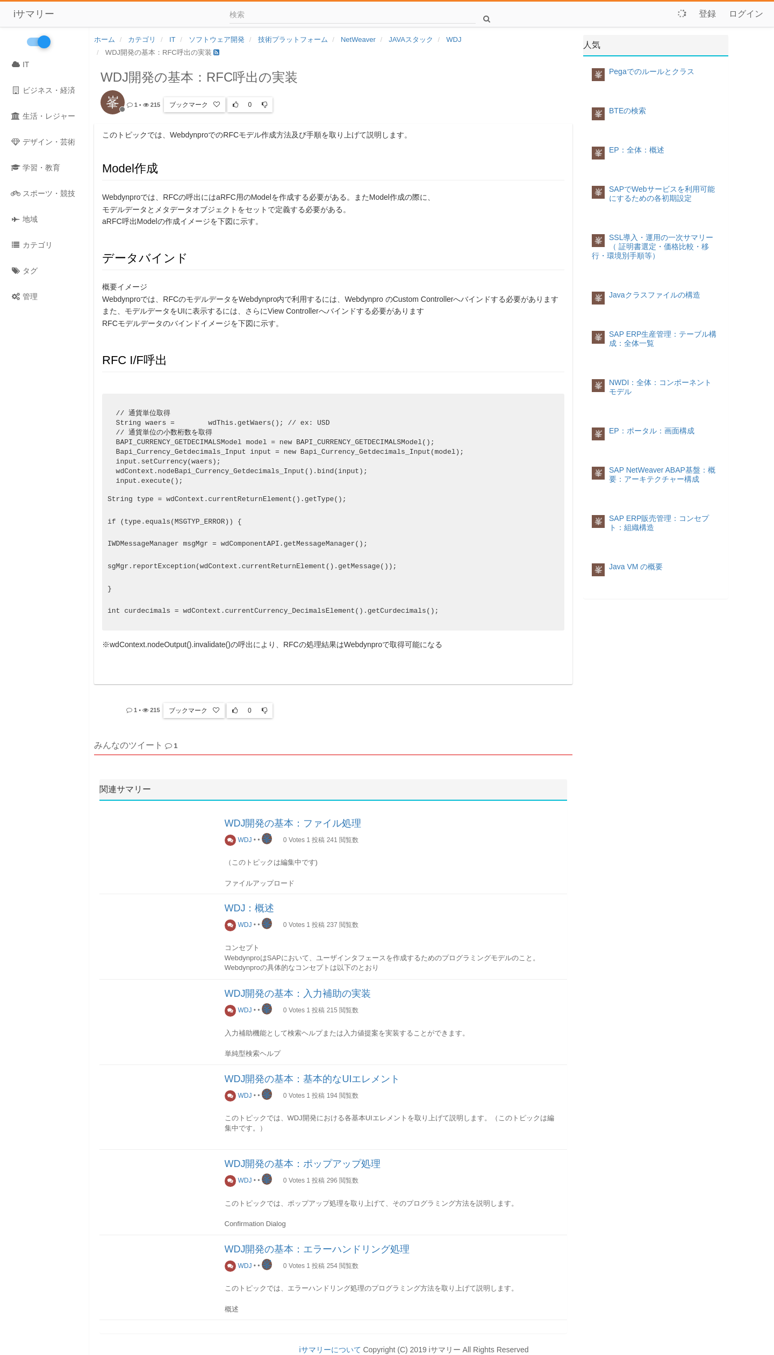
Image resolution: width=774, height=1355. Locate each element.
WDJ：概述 (250, 908)
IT (20, 64)
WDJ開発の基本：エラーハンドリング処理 (317, 1249)
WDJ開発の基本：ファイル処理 (293, 823)
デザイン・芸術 (43, 141)
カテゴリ (32, 245)
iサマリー (33, 14)
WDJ (238, 840)
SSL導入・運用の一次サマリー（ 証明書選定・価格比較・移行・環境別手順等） (652, 246)
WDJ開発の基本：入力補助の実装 (298, 993)
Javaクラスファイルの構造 (654, 295)
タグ (24, 270)
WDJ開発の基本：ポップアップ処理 (303, 1163)
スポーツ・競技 (43, 193)
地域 (24, 219)
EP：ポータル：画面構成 (651, 430)
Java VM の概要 (636, 566)
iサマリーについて (330, 1349)
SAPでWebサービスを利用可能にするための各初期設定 (662, 193)
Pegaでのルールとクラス (651, 71)
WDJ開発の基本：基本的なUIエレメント (312, 1079)
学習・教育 (35, 167)
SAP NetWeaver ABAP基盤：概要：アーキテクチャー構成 (662, 474)
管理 (24, 296)
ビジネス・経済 (43, 90)
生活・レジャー (43, 116)
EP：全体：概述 (636, 150)
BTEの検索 (627, 110)
